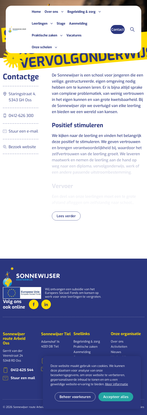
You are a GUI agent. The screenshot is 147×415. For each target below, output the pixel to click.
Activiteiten (119, 347)
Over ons (117, 341)
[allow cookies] (115, 396)
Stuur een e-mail (23, 131)
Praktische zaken (85, 347)
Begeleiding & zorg (87, 341)
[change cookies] (75, 396)
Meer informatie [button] (116, 384)
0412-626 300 (21, 115)
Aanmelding (82, 352)
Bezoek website (22, 147)
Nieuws (116, 352)
